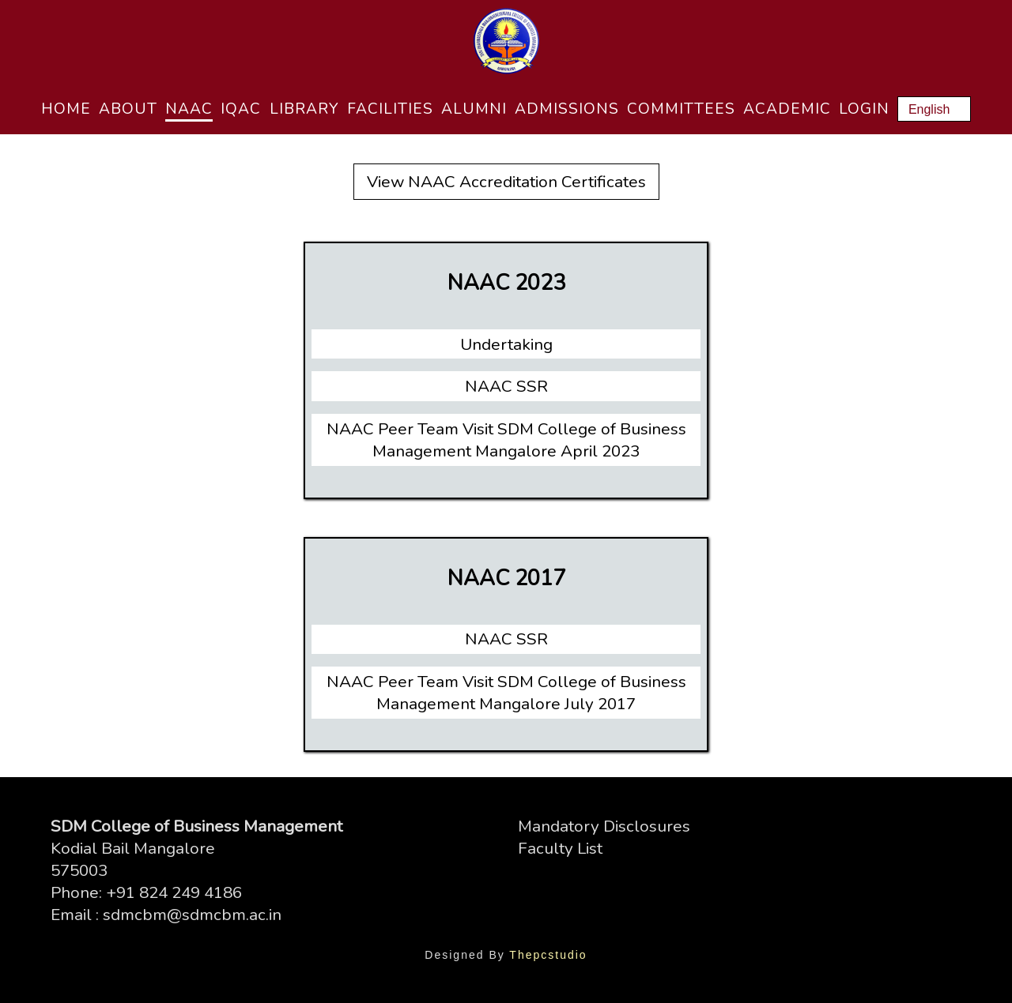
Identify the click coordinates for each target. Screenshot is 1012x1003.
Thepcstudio (548, 955)
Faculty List (560, 848)
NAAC (189, 109)
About (128, 109)
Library (304, 109)
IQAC (241, 109)
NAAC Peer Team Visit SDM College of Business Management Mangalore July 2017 (506, 693)
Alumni (474, 109)
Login (864, 109)
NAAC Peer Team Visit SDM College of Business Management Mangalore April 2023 (506, 440)
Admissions (567, 109)
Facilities (390, 109)
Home (66, 109)
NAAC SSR (506, 386)
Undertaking (506, 344)
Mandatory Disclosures (604, 826)
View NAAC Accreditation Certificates (506, 182)
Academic (787, 109)
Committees (681, 109)
